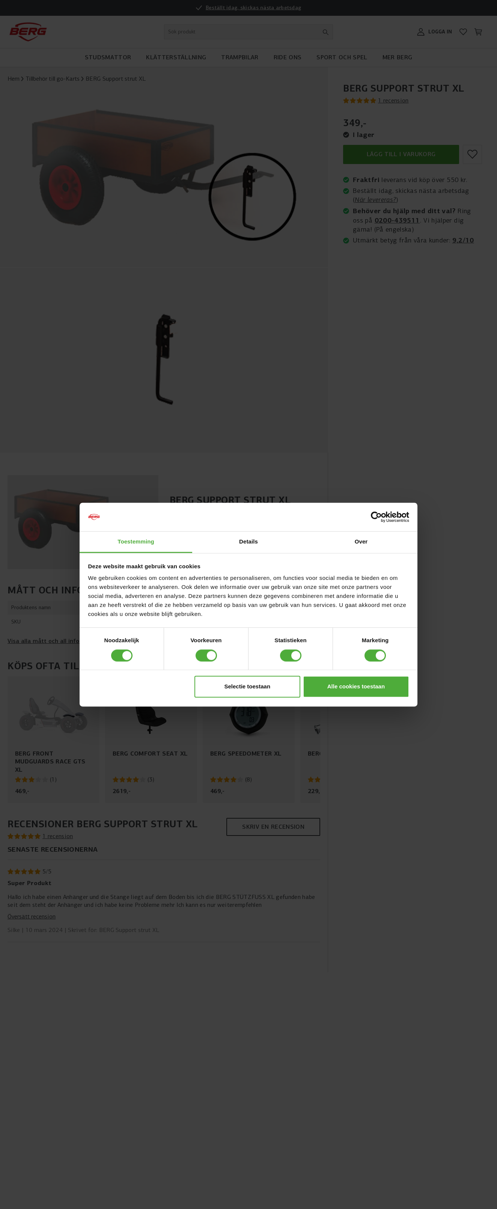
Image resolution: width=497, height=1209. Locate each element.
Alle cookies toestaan (356, 687)
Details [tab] (248, 542)
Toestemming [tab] (135, 542)
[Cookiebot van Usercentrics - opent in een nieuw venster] (376, 516)
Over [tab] (361, 542)
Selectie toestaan (247, 687)
